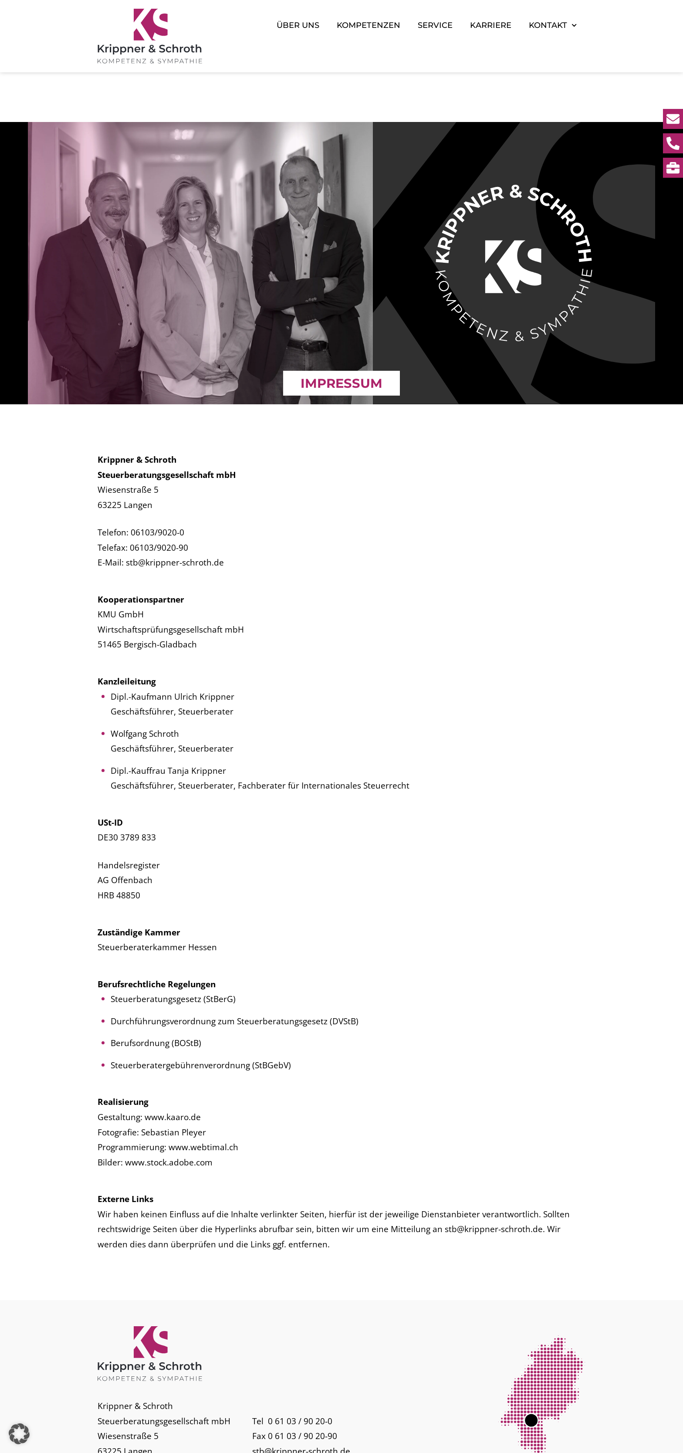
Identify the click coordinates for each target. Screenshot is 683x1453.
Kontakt (553, 25)
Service (435, 25)
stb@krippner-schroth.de (175, 513)
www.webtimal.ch (203, 1098)
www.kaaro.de (173, 1068)
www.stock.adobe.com (169, 1112)
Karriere (490, 25)
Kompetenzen (368, 25)
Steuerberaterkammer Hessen (157, 898)
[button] (19, 1434)
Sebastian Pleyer (173, 1082)
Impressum (517, 1438)
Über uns (298, 25)
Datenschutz (564, 1438)
